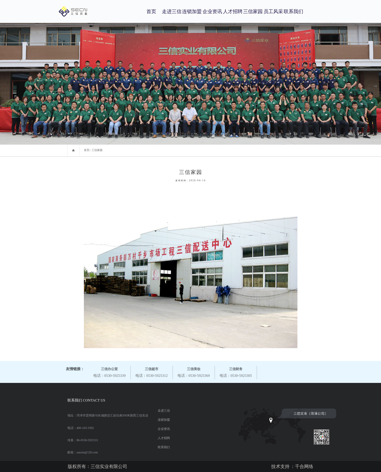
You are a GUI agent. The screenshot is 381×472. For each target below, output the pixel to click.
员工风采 (273, 11)
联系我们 (293, 11)
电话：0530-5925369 (194, 372)
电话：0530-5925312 (151, 372)
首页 (151, 11)
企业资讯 (212, 11)
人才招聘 (233, 11)
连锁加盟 (192, 11)
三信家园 (253, 11)
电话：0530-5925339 (109, 372)
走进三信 (172, 11)
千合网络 (304, 466)
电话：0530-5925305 (236, 372)
